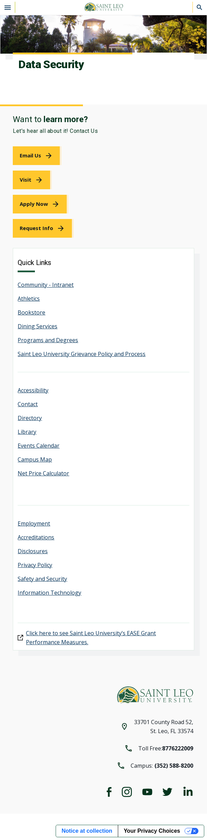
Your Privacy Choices (152, 831)
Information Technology (49, 592)
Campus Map (35, 459)
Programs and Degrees (48, 340)
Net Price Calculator (43, 473)
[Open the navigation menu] (7, 7)
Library (27, 432)
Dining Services (37, 326)
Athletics (29, 298)
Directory (30, 418)
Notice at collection (87, 831)
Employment (34, 523)
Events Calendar (38, 445)
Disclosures (33, 551)
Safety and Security (42, 579)
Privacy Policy (35, 565)
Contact (28, 404)
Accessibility (33, 390)
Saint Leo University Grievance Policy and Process (81, 354)
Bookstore (31, 312)
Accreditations (36, 537)
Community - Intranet (46, 285)
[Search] (199, 7)
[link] (37, 155)
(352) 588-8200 (173, 765)
